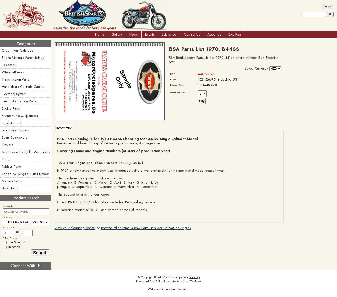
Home (99, 34)
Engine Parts (11, 108)
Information (64, 127)
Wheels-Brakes (13, 72)
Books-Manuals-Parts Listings (23, 57)
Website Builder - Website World (168, 289)
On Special (14, 242)
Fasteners (9, 64)
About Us (214, 34)
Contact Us (192, 34)
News (133, 34)
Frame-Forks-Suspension (20, 115)
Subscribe (169, 34)
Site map (194, 277)
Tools (6, 159)
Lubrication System (15, 130)
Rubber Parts (11, 166)
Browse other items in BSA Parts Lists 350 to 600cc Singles (146, 227)
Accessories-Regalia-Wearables (26, 152)
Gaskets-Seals (12, 123)
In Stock (12, 246)
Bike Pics (235, 34)
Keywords (8, 206)
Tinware (7, 144)
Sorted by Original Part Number (25, 173)
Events (149, 34)
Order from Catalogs (17, 50)
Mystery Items (12, 181)
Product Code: (177, 85)
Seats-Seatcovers (14, 137)
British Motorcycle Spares (170, 277)
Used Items (10, 188)
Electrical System (14, 94)
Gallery (116, 34)
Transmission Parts (15, 79)
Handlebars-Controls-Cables (23, 86)
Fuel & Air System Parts (19, 101)
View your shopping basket (75, 227)
